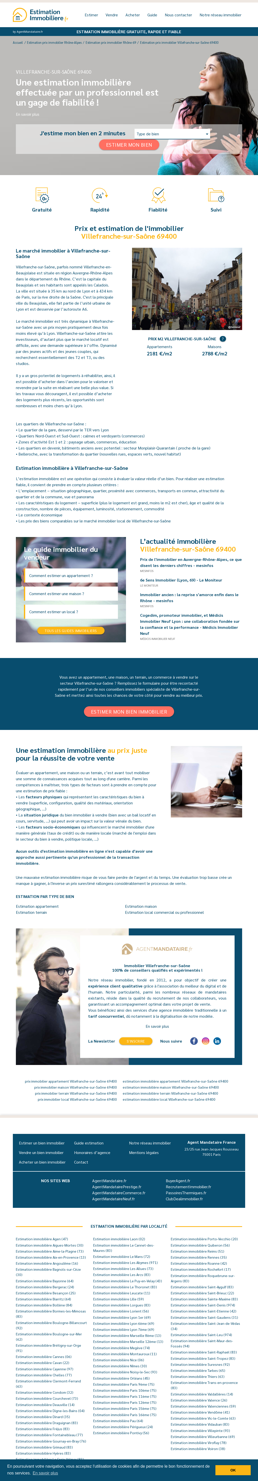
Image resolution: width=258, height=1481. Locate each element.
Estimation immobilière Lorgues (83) (121, 1305)
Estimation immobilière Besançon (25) (46, 1293)
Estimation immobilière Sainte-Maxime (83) (204, 1299)
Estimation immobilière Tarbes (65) (198, 1370)
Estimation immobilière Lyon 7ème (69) (123, 1329)
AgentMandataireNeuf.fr (113, 1198)
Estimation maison (141, 906)
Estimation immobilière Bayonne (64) (45, 1281)
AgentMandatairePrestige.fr (116, 1186)
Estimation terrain (31, 912)
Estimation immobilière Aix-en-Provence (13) (51, 1257)
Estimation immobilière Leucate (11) (121, 1293)
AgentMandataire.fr (109, 1180)
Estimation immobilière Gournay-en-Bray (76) (51, 1441)
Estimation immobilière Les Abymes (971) (125, 1262)
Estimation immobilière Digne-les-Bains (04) (50, 1410)
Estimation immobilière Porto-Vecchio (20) (204, 1239)
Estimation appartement (37, 906)
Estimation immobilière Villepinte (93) (200, 1430)
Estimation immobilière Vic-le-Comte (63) (203, 1418)
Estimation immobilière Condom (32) (44, 1392)
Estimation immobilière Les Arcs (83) (121, 1274)
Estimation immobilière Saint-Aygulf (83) (202, 1287)
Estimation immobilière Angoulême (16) (47, 1263)
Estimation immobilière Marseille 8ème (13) (127, 1335)
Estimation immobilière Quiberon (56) (200, 1245)
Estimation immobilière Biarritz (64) (43, 1299)
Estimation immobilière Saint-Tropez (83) (203, 1358)
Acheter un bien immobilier (42, 1162)
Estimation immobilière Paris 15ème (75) (124, 1408)
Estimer (91, 14)
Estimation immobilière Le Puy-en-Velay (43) (127, 1281)
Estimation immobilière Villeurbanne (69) (203, 1436)
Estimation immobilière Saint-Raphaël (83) (204, 1352)
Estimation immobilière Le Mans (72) (121, 1256)
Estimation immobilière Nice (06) (118, 1359)
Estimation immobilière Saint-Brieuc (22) (202, 1293)
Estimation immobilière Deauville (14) (45, 1404)
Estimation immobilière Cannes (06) (44, 1356)
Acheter (132, 14)
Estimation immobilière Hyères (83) (43, 1453)
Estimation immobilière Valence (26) (199, 1400)
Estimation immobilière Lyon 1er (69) (122, 1317)
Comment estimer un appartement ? (61, 575)
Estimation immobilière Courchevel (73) (47, 1398)
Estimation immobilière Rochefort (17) (201, 1269)
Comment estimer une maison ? (56, 593)
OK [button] (233, 1470)
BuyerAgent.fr (178, 1180)
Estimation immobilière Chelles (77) (44, 1375)
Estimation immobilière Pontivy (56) (121, 1432)
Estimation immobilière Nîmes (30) (120, 1366)
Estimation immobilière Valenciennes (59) (203, 1406)
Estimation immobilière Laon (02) (119, 1239)
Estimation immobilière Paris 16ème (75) (124, 1414)
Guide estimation (89, 1142)
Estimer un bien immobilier (41, 1142)
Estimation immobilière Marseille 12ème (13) (128, 1341)
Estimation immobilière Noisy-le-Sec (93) (125, 1372)
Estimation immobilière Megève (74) (121, 1347)
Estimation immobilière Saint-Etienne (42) (203, 1311)
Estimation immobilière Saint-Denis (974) (203, 1305)
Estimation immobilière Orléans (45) (121, 1378)
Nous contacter (178, 14)
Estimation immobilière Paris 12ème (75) (124, 1402)
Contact (81, 1162)
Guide (152, 14)
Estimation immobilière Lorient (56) (121, 1311)
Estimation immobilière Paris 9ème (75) (123, 1384)
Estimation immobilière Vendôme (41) (200, 1412)
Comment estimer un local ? (53, 611)
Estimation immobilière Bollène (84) (44, 1305)
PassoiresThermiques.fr (186, 1192)
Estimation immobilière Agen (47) (42, 1239)
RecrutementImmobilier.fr (188, 1186)
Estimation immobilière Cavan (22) (42, 1362)
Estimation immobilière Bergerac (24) (45, 1287)
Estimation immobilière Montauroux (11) (125, 1353)
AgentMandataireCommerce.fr (118, 1192)
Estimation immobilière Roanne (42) (199, 1263)
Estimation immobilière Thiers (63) (197, 1376)
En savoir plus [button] (45, 1473)
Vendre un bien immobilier (41, 1152)
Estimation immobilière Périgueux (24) (123, 1426)
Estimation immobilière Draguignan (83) (47, 1422)
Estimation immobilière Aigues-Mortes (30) (49, 1245)
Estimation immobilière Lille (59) (118, 1299)
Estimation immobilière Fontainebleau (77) (49, 1434)
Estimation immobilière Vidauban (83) (200, 1424)
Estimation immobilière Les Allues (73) (123, 1268)
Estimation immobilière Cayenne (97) (44, 1369)
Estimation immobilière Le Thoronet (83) (125, 1287)
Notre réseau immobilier (220, 14)
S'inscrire (136, 1041)
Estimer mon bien (129, 144)
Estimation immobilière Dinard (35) (43, 1416)
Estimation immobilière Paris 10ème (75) (124, 1390)
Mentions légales (144, 1152)
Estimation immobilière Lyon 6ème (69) (123, 1323)
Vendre (112, 14)
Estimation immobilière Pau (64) (118, 1420)
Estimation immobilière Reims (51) (197, 1251)
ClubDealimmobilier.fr (184, 1198)
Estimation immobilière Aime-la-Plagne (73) (50, 1251)
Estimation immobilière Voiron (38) (198, 1448)
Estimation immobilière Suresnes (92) (200, 1364)
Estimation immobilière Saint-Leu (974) (201, 1334)
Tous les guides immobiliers (71, 630)
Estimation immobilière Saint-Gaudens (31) (204, 1317)
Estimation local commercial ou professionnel (164, 912)
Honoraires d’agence (92, 1152)
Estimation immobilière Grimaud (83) (44, 1447)
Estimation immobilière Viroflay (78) (199, 1442)
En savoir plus (27, 114)
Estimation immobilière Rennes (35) (199, 1257)
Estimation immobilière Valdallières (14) (202, 1394)
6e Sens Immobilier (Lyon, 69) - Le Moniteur (183, 580)
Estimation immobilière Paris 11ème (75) (124, 1396)
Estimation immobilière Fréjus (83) (43, 1428)
